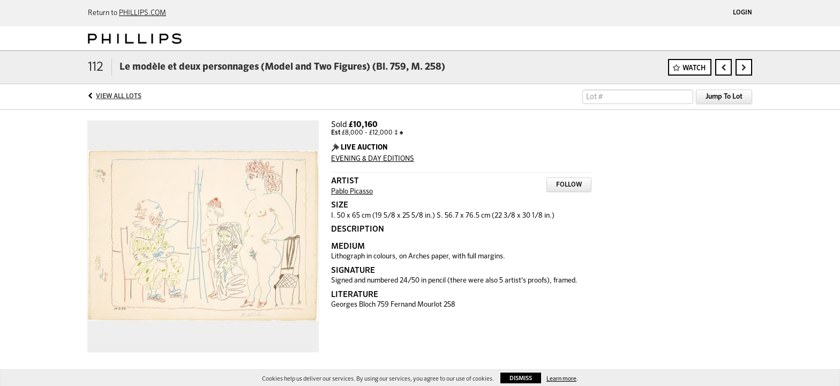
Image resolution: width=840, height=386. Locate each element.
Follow (569, 185)
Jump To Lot (724, 96)
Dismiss (520, 378)
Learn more (561, 379)
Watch (694, 68)
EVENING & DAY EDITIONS (372, 158)
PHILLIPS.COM (142, 13)
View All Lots (118, 96)
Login (742, 13)
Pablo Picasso (352, 191)
